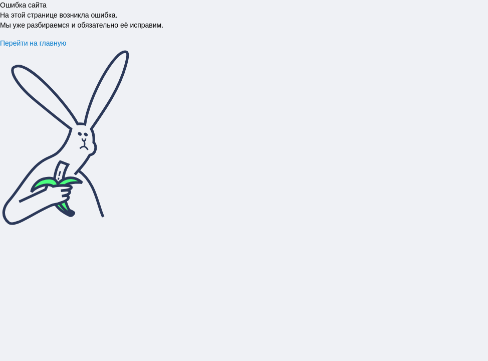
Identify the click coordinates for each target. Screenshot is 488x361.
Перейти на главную (33, 43)
